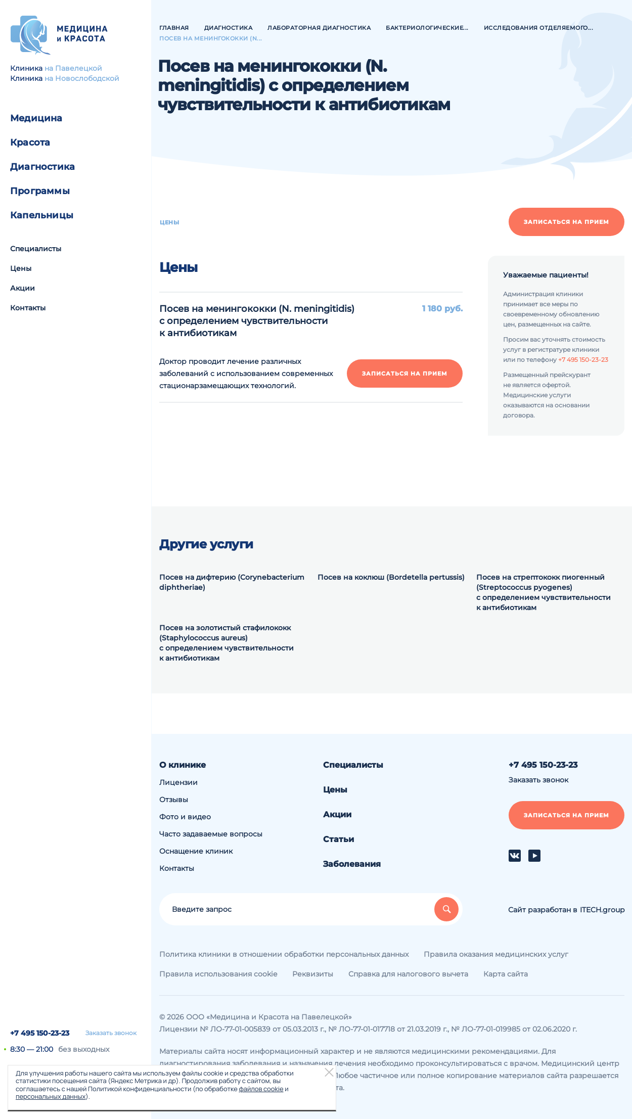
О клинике (182, 765)
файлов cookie (261, 1088)
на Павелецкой (73, 68)
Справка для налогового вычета (408, 973)
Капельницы (41, 215)
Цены (20, 268)
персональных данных (50, 1096)
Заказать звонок (111, 1033)
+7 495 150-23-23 (39, 1033)
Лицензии (178, 782)
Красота (30, 142)
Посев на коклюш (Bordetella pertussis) (391, 577)
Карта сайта (505, 973)
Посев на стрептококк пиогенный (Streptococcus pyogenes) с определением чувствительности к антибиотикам (543, 592)
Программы (40, 191)
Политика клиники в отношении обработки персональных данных (284, 954)
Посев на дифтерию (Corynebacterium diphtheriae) (231, 582)
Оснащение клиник (196, 851)
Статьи (338, 839)
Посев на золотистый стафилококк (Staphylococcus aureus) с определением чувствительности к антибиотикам (226, 643)
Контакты (28, 307)
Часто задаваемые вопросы (210, 833)
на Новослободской (81, 78)
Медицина (36, 118)
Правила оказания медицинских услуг (496, 954)
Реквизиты (312, 973)
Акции (22, 288)
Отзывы (173, 799)
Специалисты (35, 248)
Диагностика (42, 166)
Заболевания (352, 864)
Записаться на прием (566, 221)
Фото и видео (185, 816)
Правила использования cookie (218, 973)
